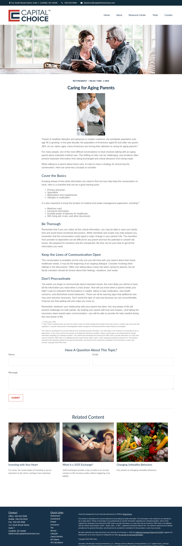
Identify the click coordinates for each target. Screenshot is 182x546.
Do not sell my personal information (131, 535)
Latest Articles (57, 536)
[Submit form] (15, 397)
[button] (107, 15)
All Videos (55, 539)
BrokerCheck (127, 514)
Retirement (55, 516)
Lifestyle (54, 533)
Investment (55, 519)
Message (13, 372)
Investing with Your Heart (23, 464)
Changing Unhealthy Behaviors (134, 464)
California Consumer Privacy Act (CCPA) (149, 532)
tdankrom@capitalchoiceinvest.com (97, 3)
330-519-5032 (21, 519)
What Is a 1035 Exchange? (78, 464)
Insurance (55, 525)
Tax (52, 528)
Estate (53, 522)
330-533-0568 (69, 3)
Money (53, 531)
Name (11, 354)
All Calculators (57, 542)
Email (95, 354)
